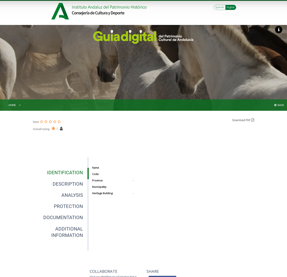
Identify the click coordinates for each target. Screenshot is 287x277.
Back (279, 105)
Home (12, 105)
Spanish (219, 7)
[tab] (65, 172)
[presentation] (60, 172)
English (231, 7)
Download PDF (243, 120)
